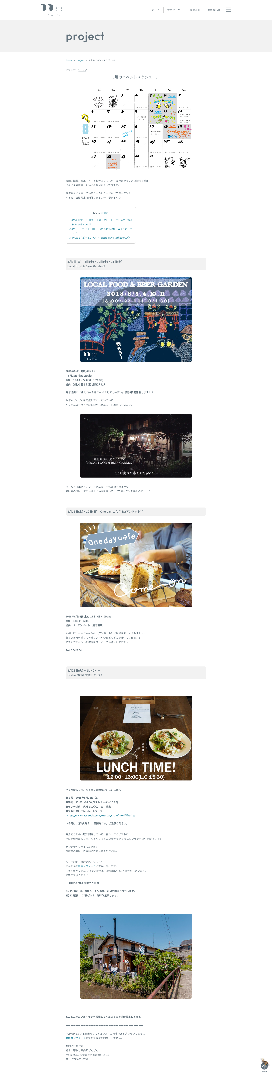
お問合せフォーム (76, 1038)
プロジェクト (175, 10)
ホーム (156, 10)
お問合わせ (214, 10)
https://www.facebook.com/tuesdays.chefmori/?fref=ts (100, 815)
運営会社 (195, 10)
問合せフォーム (87, 866)
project (80, 60)
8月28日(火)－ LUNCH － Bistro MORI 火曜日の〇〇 (99, 237)
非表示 (104, 212)
